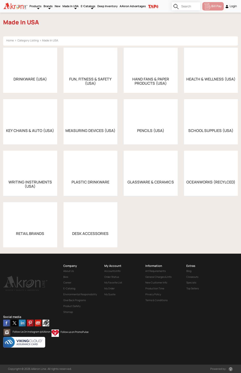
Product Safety (72, 306)
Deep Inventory (107, 6)
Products (35, 6)
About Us (68, 271)
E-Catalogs (88, 6)
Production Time (154, 288)
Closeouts (192, 277)
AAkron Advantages (133, 6)
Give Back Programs (74, 300)
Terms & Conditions (156, 300)
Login (231, 6)
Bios (65, 277)
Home (10, 40)
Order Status (111, 277)
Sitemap (68, 312)
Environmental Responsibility (80, 294)
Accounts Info (112, 271)
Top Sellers (192, 288)
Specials (191, 282)
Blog (188, 271)
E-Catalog (69, 288)
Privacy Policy (153, 294)
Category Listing (28, 40)
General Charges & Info (158, 277)
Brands (48, 6)
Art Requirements (155, 271)
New (57, 6)
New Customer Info (156, 282)
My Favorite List (113, 282)
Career (67, 282)
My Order (109, 288)
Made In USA (70, 6)
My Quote (109, 294)
